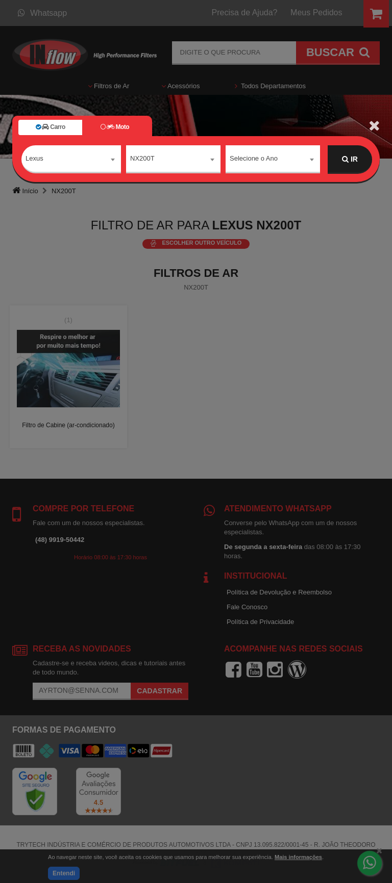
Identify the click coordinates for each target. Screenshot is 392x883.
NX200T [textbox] (142, 159)
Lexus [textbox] (34, 159)
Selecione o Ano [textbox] (254, 159)
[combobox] (71, 159)
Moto (115, 127)
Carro (50, 127)
